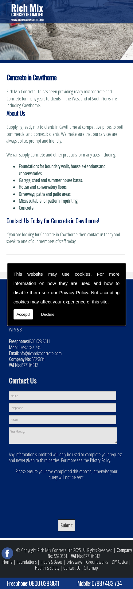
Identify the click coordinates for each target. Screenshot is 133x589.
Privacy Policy (73, 292)
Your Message (63, 435)
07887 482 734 (107, 583)
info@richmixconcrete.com (40, 353)
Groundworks (97, 562)
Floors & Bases (51, 562)
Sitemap (91, 567)
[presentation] (66, 495)
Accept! (23, 314)
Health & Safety (47, 567)
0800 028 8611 (44, 583)
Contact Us (71, 567)
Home (7, 562)
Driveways (74, 562)
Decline (47, 314)
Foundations (27, 562)
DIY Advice (120, 562)
